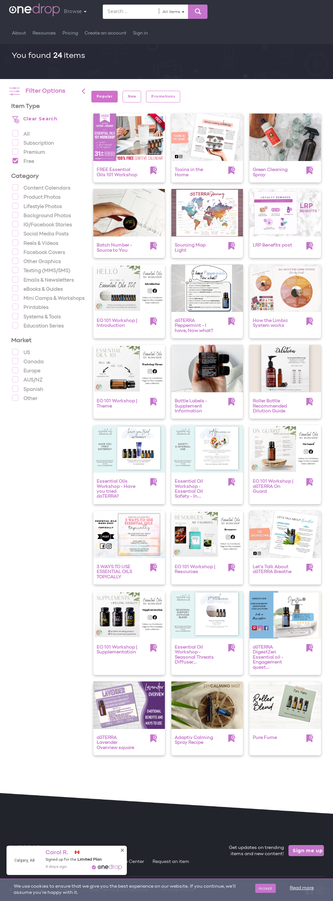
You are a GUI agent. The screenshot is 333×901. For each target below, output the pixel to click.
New (132, 96)
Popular (105, 96)
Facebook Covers (38, 252)
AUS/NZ (27, 379)
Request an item (171, 862)
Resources (44, 33)
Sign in (140, 33)
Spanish (27, 388)
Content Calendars (41, 187)
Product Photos (36, 196)
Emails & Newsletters (43, 279)
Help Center (130, 862)
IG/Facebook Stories (42, 224)
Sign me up (308, 851)
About (19, 33)
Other (24, 398)
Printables (30, 306)
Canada (28, 361)
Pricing (70, 33)
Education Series (38, 325)
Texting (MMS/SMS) (41, 270)
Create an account (106, 33)
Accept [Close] (266, 888)
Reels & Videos (35, 242)
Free (23, 160)
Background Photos (41, 215)
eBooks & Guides (37, 288)
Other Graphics (36, 261)
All (21, 133)
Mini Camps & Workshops (48, 297)
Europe (26, 370)
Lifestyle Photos (37, 206)
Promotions (163, 96)
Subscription (33, 142)
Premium (28, 151)
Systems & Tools (36, 316)
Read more (302, 888)
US (21, 352)
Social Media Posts (40, 233)
